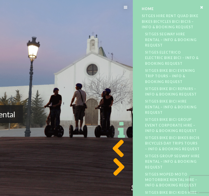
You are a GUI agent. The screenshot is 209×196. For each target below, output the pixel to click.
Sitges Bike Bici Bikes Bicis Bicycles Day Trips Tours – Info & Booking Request (172, 143)
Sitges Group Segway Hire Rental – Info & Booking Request (172, 161)
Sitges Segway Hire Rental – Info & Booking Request (171, 39)
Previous (117, 148)
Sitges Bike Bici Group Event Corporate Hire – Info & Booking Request (171, 125)
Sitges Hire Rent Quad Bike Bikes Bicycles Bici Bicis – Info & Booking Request (170, 21)
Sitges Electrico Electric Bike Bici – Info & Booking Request (172, 58)
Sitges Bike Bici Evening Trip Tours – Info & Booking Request (170, 76)
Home (148, 9)
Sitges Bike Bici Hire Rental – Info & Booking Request (171, 107)
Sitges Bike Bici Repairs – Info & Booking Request (171, 91)
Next (117, 167)
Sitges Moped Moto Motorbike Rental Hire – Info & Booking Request (171, 180)
